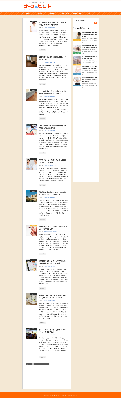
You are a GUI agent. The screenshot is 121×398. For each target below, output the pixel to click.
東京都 (49, 27)
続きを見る (42, 49)
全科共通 (53, 27)
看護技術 (28, 13)
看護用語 (52, 13)
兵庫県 (49, 231)
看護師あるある (77, 13)
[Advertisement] (47, 377)
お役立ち (89, 13)
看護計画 (40, 13)
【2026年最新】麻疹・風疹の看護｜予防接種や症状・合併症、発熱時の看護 (89, 34)
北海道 (45, 266)
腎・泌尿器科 (54, 231)
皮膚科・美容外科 (54, 165)
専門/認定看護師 (65, 13)
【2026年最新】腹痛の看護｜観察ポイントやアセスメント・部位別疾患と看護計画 (89, 79)
